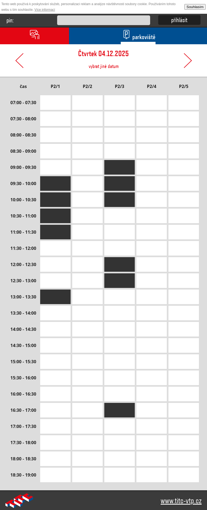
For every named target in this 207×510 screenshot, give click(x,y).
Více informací (44, 10)
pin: (10, 20)
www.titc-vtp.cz (181, 500)
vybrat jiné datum (103, 56)
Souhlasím (195, 7)
